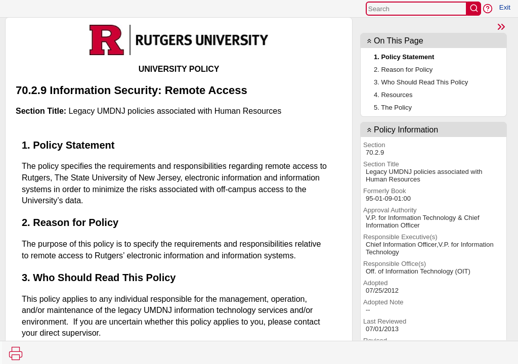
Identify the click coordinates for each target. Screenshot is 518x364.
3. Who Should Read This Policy (421, 82)
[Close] (501, 27)
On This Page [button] (398, 40)
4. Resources (393, 95)
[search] (474, 9)
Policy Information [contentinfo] (406, 129)
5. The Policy (393, 107)
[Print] (15, 353)
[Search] (416, 9)
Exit (504, 7)
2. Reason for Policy (403, 69)
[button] (488, 9)
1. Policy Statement (404, 57)
